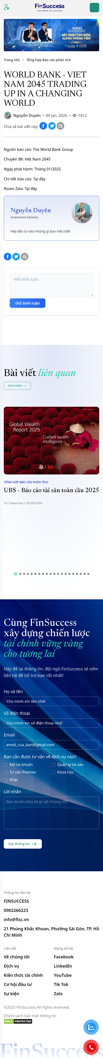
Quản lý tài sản (70, 764)
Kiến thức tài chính (23, 975)
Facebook (64, 957)
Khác (13, 779)
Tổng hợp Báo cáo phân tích (48, 60)
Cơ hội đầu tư (18, 984)
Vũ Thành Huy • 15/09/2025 (23, 503)
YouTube (63, 975)
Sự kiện (11, 993)
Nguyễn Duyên (27, 115)
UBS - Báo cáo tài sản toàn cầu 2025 (51, 491)
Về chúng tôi (17, 957)
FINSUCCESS (16, 901)
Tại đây (39, 179)
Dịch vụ (11, 966)
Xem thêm (17, 386)
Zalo (58, 993)
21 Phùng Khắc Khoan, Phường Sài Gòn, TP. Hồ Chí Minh (51, 932)
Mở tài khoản (21, 764)
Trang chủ (12, 60)
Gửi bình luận (27, 303)
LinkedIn (63, 966)
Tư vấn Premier (22, 772)
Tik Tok (61, 984)
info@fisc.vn (16, 919)
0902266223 (16, 910)
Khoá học (65, 772)
